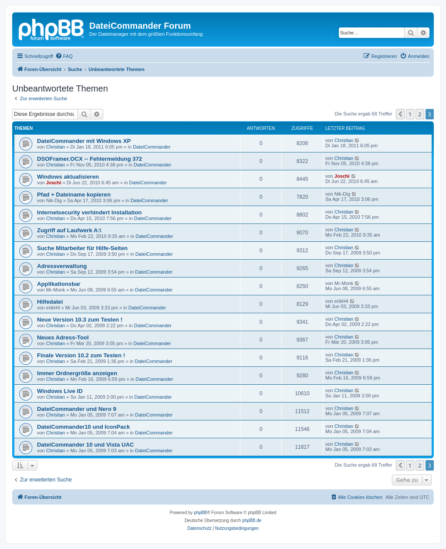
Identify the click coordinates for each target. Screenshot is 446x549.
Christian (55, 146)
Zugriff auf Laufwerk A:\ (69, 230)
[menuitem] (64, 56)
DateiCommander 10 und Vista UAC (85, 444)
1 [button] (410, 114)
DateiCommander (151, 146)
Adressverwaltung (62, 266)
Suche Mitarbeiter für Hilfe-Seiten (82, 248)
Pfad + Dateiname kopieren (74, 194)
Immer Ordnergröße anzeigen (77, 373)
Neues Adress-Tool (63, 337)
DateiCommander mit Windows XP (84, 141)
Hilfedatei (50, 301)
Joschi (53, 182)
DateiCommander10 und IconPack (83, 427)
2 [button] (419, 114)
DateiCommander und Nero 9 (76, 409)
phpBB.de (251, 520)
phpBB (200, 512)
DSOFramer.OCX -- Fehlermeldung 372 (89, 159)
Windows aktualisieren (68, 176)
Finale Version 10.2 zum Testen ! (81, 355)
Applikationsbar (59, 284)
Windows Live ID (60, 391)
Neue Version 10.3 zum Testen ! (79, 319)
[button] (400, 114)
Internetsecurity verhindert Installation (89, 212)
